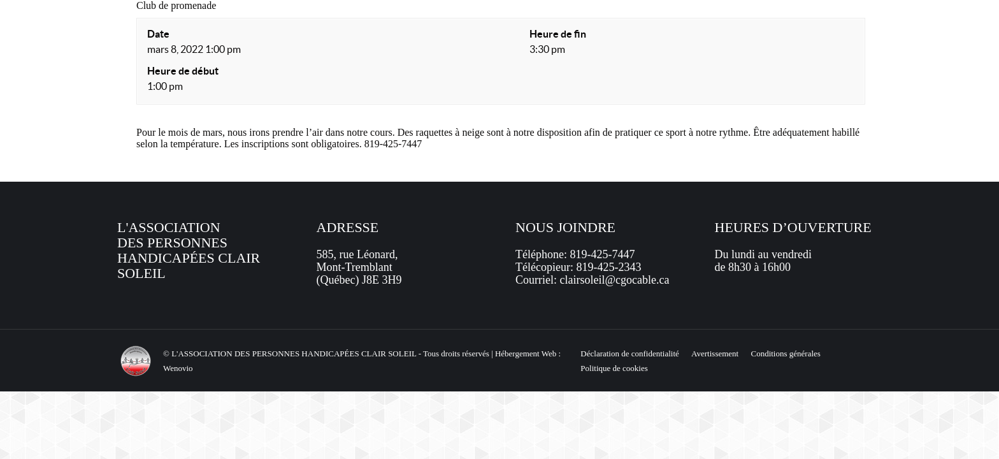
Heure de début (183, 70)
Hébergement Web (525, 353)
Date (158, 34)
